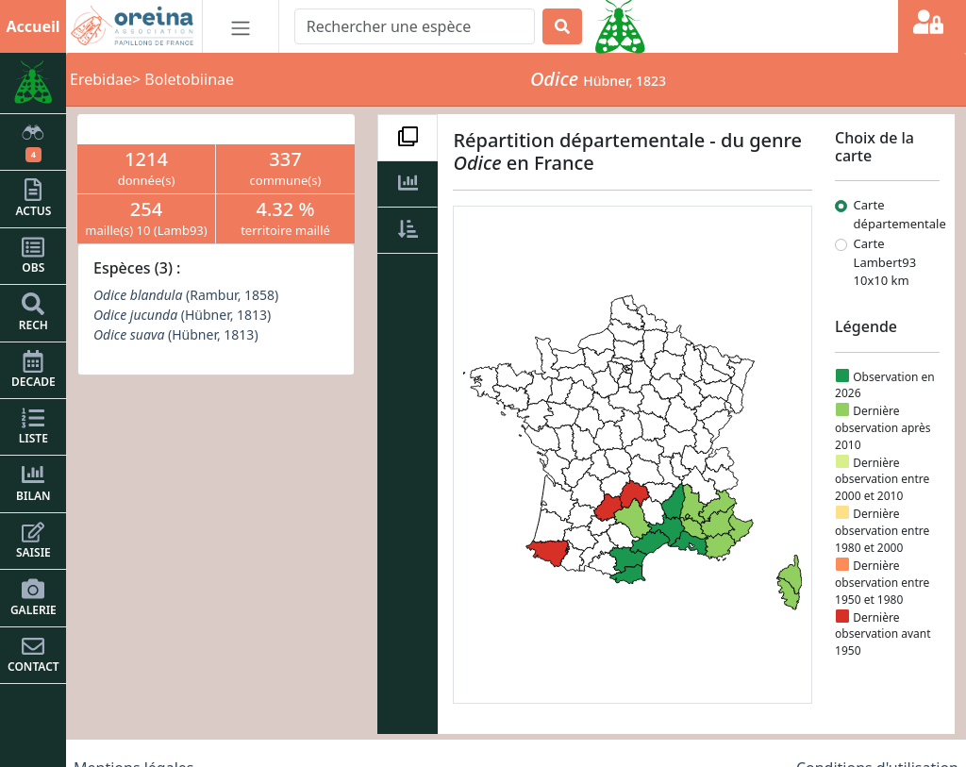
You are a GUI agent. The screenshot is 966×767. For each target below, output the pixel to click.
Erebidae (101, 79)
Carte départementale (900, 214)
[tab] (407, 137)
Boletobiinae (189, 79)
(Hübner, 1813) (182, 315)
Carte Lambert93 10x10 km (885, 262)
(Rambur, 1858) (185, 295)
